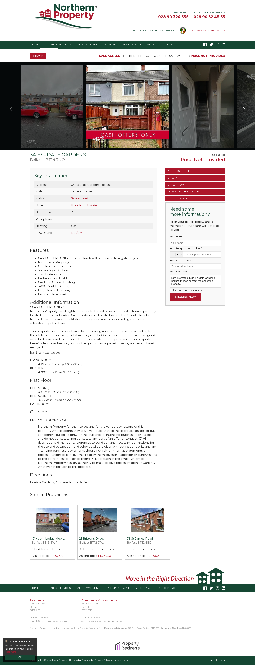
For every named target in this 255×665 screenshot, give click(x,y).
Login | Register (216, 660)
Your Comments (181, 271)
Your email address (182, 260)
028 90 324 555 (173, 16)
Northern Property (57, 660)
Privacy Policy (121, 660)
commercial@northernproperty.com (102, 620)
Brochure (183, 191)
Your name (177, 236)
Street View (176, 184)
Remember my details (187, 290)
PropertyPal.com (103, 660)
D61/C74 (77, 233)
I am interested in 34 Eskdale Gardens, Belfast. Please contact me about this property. (195, 281)
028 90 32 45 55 (209, 16)
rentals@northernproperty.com (48, 620)
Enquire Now (185, 296)
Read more (10, 652)
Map (174, 177)
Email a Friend (180, 198)
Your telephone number (186, 248)
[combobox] (176, 254)
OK (20, 657)
